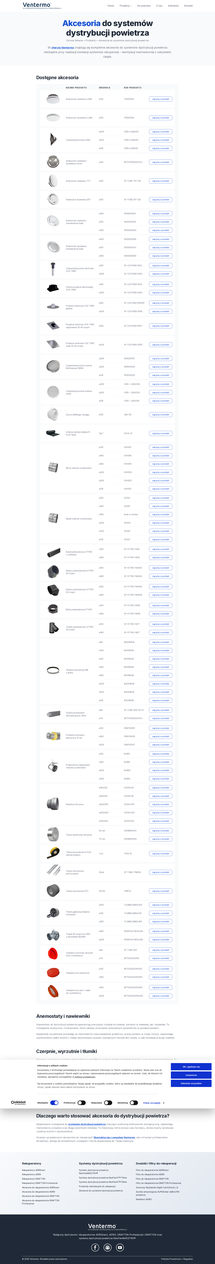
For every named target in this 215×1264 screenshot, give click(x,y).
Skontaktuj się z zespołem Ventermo (114, 1137)
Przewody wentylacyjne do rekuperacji (97, 1186)
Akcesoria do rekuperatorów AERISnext (40, 1187)
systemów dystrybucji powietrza (87, 1124)
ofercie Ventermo (62, 47)
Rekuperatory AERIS (31, 1174)
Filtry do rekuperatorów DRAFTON (152, 1179)
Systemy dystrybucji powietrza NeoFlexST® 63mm (103, 1182)
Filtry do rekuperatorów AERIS (150, 1174)
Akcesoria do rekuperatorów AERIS (38, 1192)
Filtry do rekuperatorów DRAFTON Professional (158, 1183)
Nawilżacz (141, 1199)
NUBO (149, 1199)
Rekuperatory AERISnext (33, 1170)
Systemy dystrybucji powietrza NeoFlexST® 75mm (103, 1177)
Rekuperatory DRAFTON (33, 1179)
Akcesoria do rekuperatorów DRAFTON (40, 1196)
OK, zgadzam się (191, 1222)
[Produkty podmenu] (131, 6)
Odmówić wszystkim (191, 1239)
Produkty (91, 40)
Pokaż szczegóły (151, 1258)
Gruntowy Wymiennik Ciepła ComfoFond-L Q (157, 1187)
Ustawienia (191, 1230)
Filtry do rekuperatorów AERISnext (152, 1170)
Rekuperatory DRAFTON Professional (40, 1183)
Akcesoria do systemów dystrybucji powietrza (101, 1190)
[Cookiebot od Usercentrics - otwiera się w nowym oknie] (18, 1258)
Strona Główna (74, 40)
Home (111, 5)
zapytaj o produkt (160, 99)
